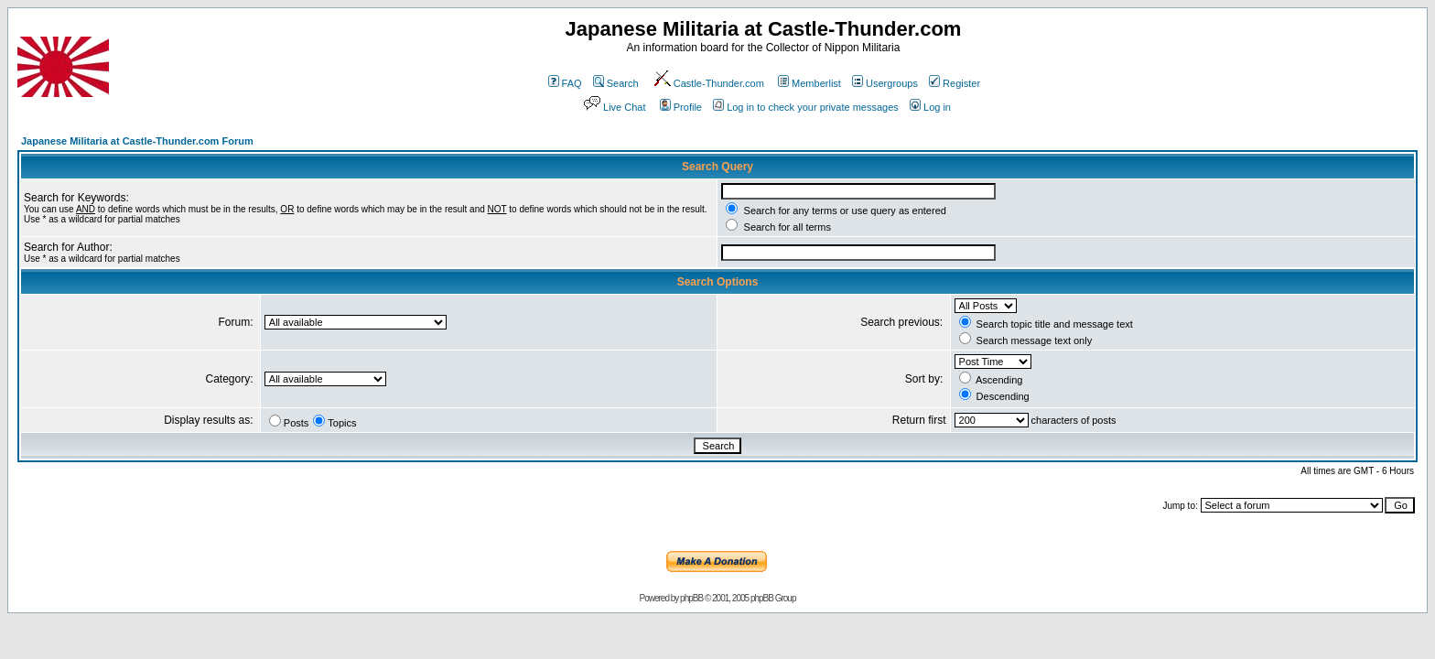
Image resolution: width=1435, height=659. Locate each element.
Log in (930, 107)
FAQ (565, 83)
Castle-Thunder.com (708, 83)
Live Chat (613, 107)
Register (954, 83)
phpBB (691, 598)
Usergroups (885, 83)
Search (616, 83)
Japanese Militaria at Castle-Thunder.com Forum (137, 140)
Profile (681, 107)
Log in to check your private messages (806, 107)
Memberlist (809, 83)
